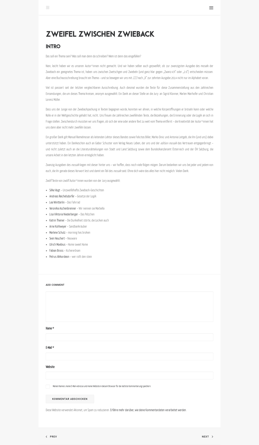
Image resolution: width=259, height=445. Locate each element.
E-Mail (50, 348)
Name (50, 328)
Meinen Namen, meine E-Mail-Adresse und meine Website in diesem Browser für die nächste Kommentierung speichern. (102, 386)
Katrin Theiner (57, 220)
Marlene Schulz (57, 232)
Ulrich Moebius (57, 244)
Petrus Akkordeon (59, 257)
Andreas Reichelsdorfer (61, 196)
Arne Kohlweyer (57, 226)
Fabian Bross (56, 250)
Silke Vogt (54, 190)
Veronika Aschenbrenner (62, 208)
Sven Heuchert (57, 238)
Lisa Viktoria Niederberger (63, 214)
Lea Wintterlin (57, 202)
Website (50, 367)
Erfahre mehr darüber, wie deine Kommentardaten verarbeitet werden (148, 410)
